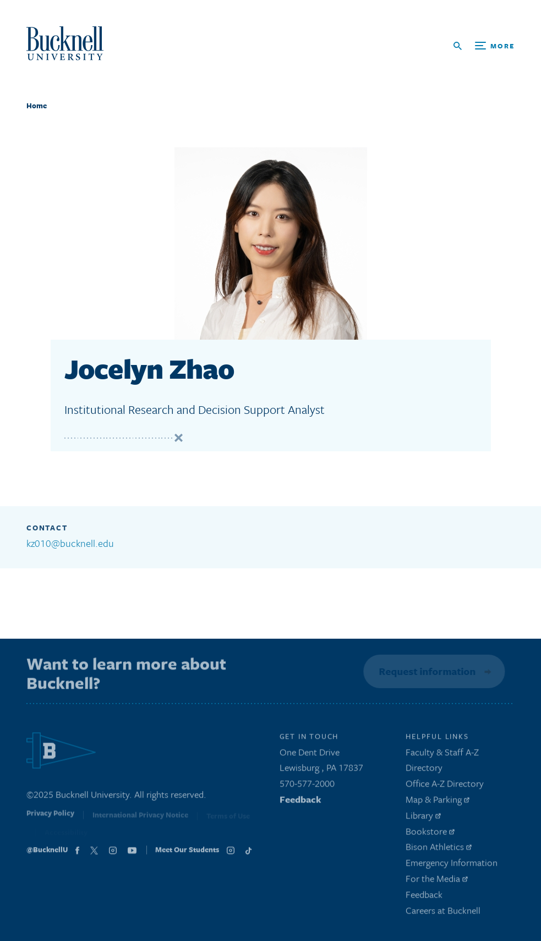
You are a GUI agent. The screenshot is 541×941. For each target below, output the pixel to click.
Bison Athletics (439, 849)
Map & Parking (437, 801)
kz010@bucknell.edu (70, 543)
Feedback (300, 801)
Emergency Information (452, 864)
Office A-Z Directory (445, 785)
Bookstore (430, 833)
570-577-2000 (307, 785)
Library (423, 817)
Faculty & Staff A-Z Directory (442, 762)
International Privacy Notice (140, 817)
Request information (426, 671)
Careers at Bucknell (443, 912)
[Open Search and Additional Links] (484, 46)
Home (36, 105)
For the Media (437, 880)
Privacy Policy (50, 817)
